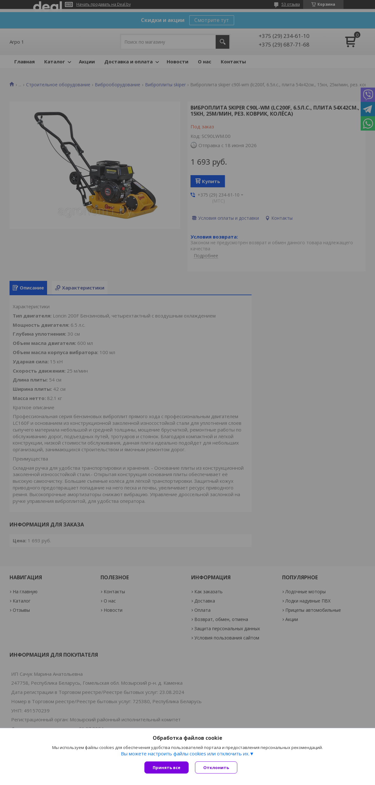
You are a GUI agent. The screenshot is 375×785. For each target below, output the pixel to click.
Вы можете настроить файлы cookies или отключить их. (185, 753)
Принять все (166, 767)
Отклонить (216, 767)
